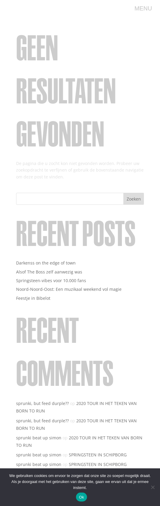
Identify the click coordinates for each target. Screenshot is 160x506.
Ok (81, 497)
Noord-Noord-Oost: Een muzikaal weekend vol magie (69, 289)
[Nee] (153, 487)
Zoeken (134, 199)
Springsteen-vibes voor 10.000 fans (51, 280)
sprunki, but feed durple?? (42, 403)
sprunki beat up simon (38, 438)
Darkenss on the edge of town (46, 263)
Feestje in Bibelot (33, 298)
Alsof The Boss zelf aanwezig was (49, 272)
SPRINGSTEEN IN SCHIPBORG (98, 455)
